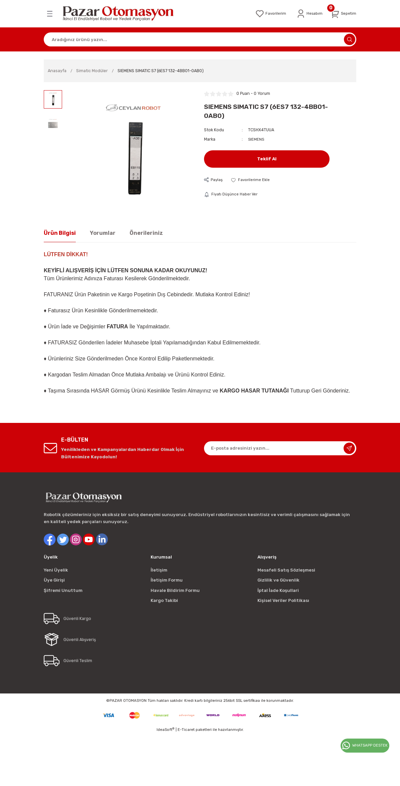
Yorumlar (103, 233)
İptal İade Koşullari (278, 590)
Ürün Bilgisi (60, 233)
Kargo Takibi (164, 600)
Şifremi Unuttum (63, 590)
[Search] (200, 39)
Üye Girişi (54, 580)
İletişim (159, 570)
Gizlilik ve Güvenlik (278, 580)
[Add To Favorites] (251, 180)
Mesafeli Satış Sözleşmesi (286, 570)
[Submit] (349, 448)
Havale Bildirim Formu (175, 590)
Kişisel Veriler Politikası (283, 600)
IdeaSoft (165, 729)
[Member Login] (307, 13)
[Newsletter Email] (280, 448)
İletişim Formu (167, 580)
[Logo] (122, 13)
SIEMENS (256, 139)
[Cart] (342, 13)
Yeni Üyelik (56, 570)
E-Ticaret (186, 729)
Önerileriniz (146, 233)
